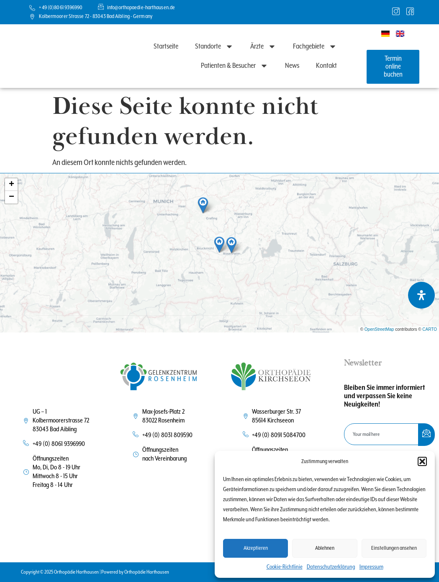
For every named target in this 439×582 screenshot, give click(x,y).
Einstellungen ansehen (394, 548)
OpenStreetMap (379, 329)
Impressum (371, 567)
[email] (381, 434)
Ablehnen (324, 548)
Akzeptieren (256, 548)
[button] (422, 457)
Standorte (214, 46)
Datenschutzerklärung (331, 567)
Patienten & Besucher (234, 65)
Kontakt (326, 66)
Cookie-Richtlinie (285, 567)
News (292, 66)
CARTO (429, 329)
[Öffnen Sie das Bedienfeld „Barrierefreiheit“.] (421, 295)
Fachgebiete (315, 46)
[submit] (426, 434)
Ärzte (263, 46)
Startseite (166, 46)
